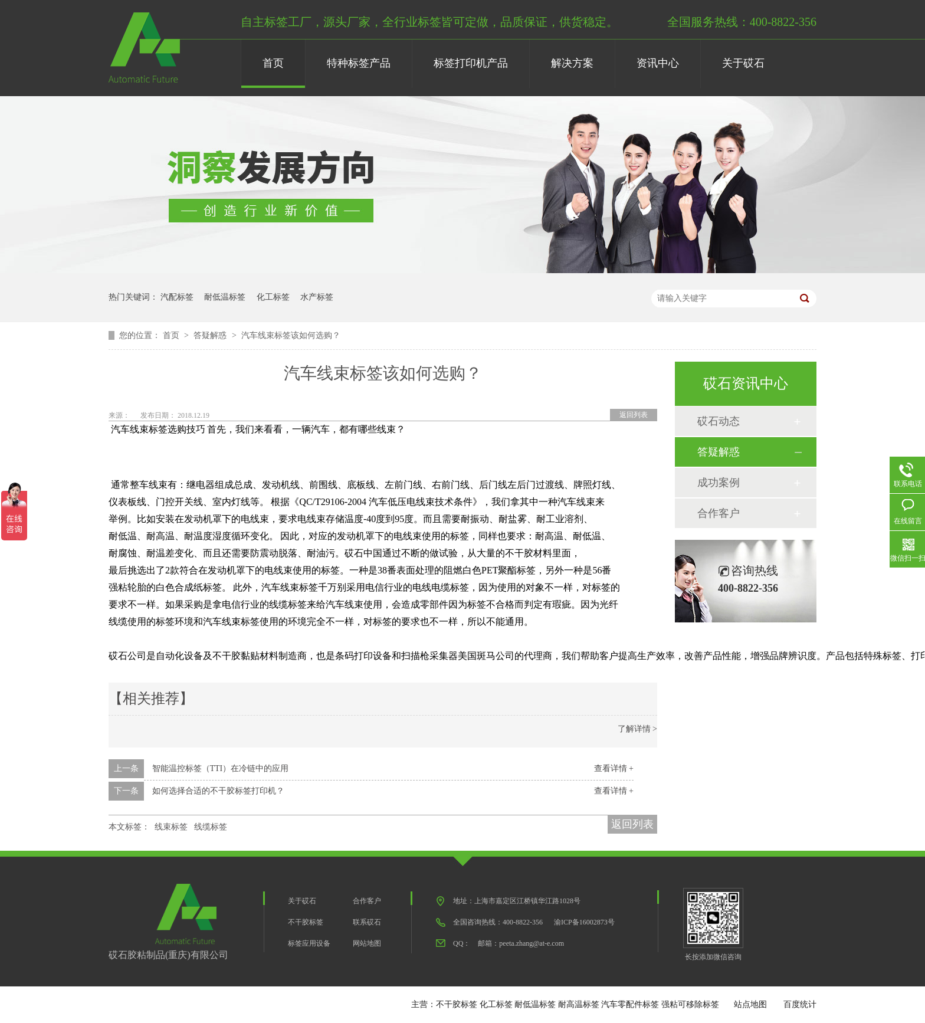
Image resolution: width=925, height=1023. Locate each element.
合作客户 (718, 513)
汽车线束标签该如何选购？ (290, 335)
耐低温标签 (224, 297)
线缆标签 (210, 826)
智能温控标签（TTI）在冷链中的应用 (220, 768)
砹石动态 (718, 421)
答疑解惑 (211, 335)
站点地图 (750, 1004)
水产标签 (316, 297)
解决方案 (572, 63)
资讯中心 (658, 63)
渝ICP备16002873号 (584, 922)
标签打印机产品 (471, 63)
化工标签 (273, 297)
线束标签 (171, 826)
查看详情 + (614, 768)
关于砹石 (743, 63)
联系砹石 (367, 922)
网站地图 (367, 943)
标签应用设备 (309, 943)
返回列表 (633, 415)
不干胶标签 (305, 922)
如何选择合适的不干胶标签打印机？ (218, 790)
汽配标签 (176, 297)
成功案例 (718, 482)
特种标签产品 (359, 63)
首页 (273, 63)
